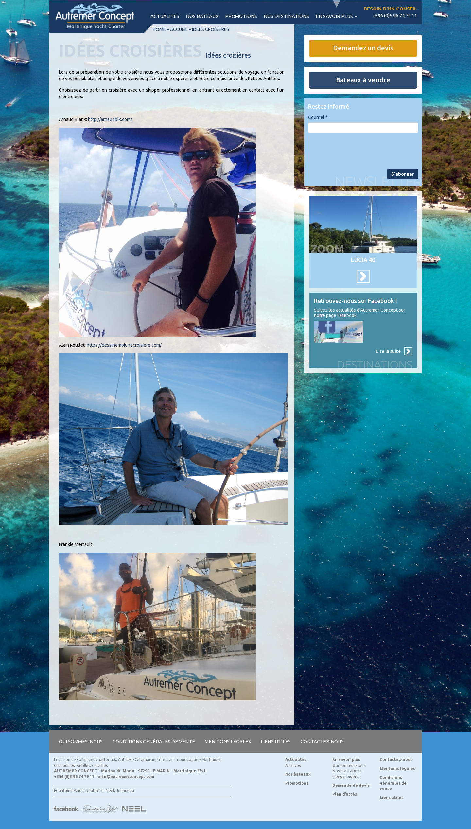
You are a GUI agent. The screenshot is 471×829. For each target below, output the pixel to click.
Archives (293, 765)
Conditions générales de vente (154, 741)
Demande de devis (351, 785)
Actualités (164, 16)
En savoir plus (336, 16)
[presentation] (358, 151)
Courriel (318, 117)
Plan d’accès (344, 794)
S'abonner (402, 174)
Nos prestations (346, 771)
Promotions (241, 16)
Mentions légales (228, 741)
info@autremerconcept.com (126, 776)
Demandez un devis (363, 48)
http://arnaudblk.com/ (110, 119)
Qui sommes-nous (81, 741)
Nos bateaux (202, 16)
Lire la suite (388, 351)
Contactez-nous (322, 741)
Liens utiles (276, 741)
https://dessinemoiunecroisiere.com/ (124, 345)
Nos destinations (286, 16)
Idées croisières (346, 776)
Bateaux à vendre (363, 80)
